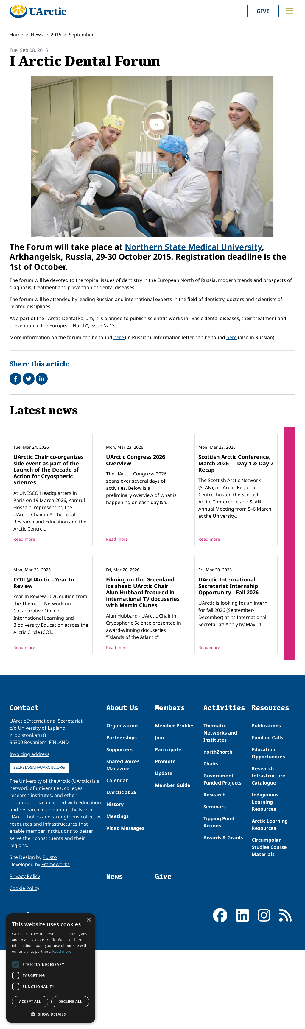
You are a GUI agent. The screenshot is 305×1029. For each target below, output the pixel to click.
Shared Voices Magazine (122, 843)
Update (163, 851)
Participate (168, 827)
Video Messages (125, 906)
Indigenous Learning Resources (265, 880)
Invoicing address (29, 832)
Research (214, 873)
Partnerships (121, 816)
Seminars (214, 885)
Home (16, 34)
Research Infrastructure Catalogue (268, 854)
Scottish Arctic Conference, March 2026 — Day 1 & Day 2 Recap (235, 502)
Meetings (117, 894)
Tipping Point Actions (219, 900)
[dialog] (50, 968)
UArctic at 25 (121, 870)
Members (170, 786)
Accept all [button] (30, 1001)
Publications (266, 804)
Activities (224, 786)
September (81, 34)
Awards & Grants (223, 916)
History (115, 882)
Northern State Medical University (193, 246)
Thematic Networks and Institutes (220, 811)
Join (159, 816)
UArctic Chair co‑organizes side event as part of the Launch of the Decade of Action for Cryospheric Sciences (48, 508)
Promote (165, 839)
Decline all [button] (70, 1001)
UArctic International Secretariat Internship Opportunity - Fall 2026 (228, 664)
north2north (217, 830)
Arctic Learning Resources (270, 903)
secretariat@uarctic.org (39, 845)
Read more (24, 578)
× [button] (88, 920)
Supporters (119, 827)
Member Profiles (174, 804)
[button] (50, 1014)
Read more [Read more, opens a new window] (61, 951)
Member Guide (172, 863)
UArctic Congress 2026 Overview (135, 499)
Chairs (210, 842)
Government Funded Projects (222, 857)
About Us (122, 786)
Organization (122, 804)
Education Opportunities (268, 831)
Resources (270, 786)
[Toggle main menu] (289, 11)
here (119, 337)
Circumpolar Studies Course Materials (269, 925)
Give (263, 11)
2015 (56, 34)
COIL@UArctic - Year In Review (43, 661)
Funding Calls (267, 816)
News (37, 34)
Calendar (117, 858)
